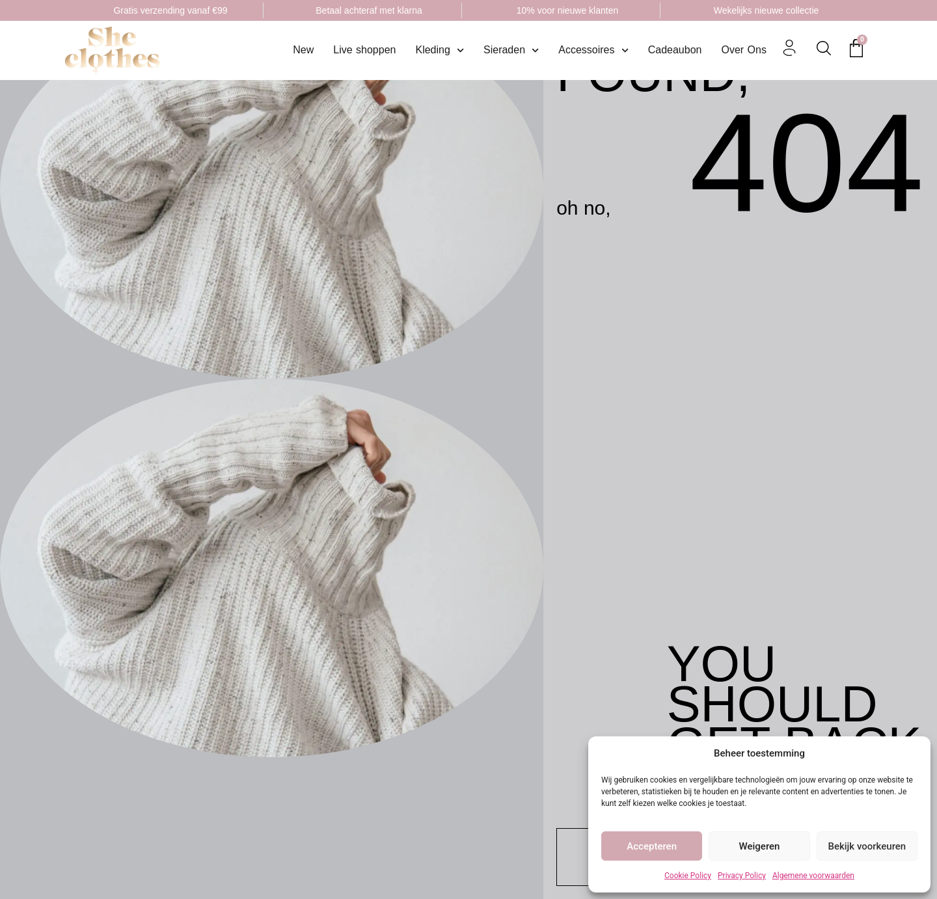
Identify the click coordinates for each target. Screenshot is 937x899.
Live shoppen (364, 49)
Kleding (439, 50)
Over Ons (743, 49)
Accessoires (593, 50)
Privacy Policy (742, 875)
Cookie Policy (687, 875)
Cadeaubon (675, 49)
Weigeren (759, 846)
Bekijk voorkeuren (867, 846)
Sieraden (511, 50)
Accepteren (652, 846)
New (303, 49)
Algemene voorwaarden (813, 875)
